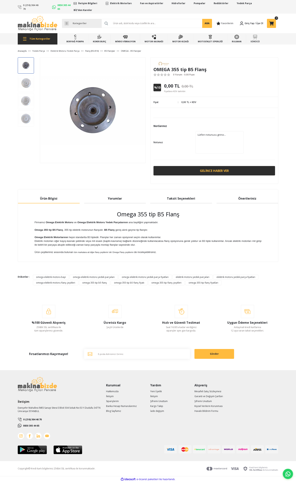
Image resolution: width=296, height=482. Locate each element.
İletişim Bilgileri (87, 3)
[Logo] (37, 23)
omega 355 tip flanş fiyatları (203, 282)
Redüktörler (221, 3)
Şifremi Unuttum (159, 401)
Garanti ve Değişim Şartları (208, 396)
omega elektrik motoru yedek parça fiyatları (145, 277)
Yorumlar (115, 198)
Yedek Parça (244, 3)
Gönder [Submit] (214, 353)
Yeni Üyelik (156, 391)
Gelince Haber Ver (214, 171)
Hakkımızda (112, 391)
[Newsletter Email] (137, 354)
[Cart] (271, 23)
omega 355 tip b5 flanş (94, 282)
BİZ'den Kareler (83, 10)
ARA (207, 23)
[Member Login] (246, 23)
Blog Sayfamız (113, 411)
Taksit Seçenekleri (181, 198)
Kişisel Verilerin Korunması (208, 406)
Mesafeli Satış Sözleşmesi (207, 391)
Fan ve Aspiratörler (151, 3)
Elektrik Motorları (121, 3)
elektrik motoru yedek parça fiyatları (236, 277)
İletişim (110, 396)
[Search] (157, 23)
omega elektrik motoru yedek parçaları (94, 277)
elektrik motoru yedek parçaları (192, 277)
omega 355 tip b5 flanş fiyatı (129, 282)
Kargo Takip (156, 406)
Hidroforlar (178, 3)
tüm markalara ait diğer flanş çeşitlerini (91, 252)
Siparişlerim (112, 401)
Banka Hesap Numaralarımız (121, 406)
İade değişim (157, 411)
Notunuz (158, 142)
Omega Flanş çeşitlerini (122, 252)
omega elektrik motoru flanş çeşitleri (55, 282)
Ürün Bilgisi (48, 198)
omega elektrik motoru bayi (51, 277)
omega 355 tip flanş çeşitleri (166, 282)
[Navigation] (37, 39)
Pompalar (199, 3)
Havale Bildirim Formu (206, 411)
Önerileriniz (247, 198)
